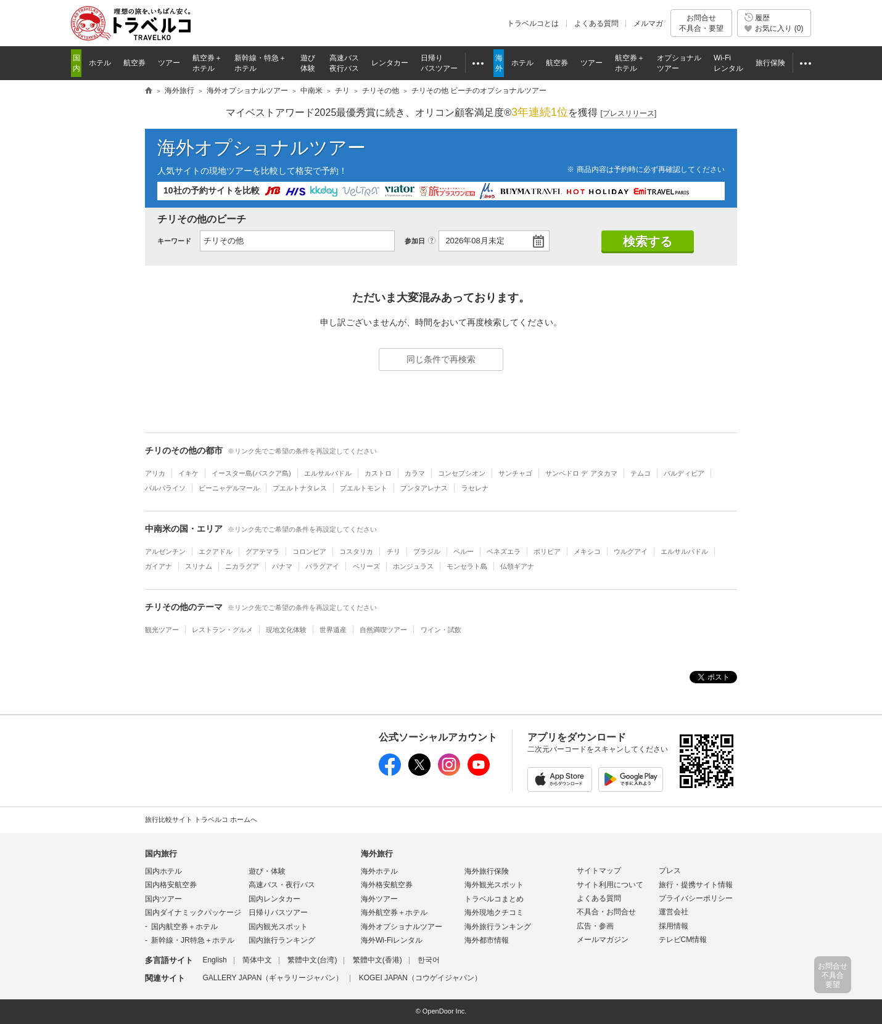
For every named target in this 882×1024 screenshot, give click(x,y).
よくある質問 (596, 23)
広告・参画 (595, 926)
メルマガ (648, 23)
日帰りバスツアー (278, 912)
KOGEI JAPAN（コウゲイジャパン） (420, 977)
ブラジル (426, 551)
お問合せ (701, 23)
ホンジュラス (413, 566)
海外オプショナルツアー (261, 147)
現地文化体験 (286, 629)
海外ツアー (379, 899)
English (214, 960)
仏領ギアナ (517, 566)
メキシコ (587, 551)
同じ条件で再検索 (441, 359)
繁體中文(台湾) (312, 960)
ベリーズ (366, 566)
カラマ (415, 473)
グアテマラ (262, 551)
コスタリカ (356, 551)
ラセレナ (474, 488)
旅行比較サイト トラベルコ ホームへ (201, 819)
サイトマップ (599, 870)
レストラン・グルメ (222, 629)
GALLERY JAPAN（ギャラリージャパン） (272, 977)
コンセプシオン (461, 473)
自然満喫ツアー (383, 629)
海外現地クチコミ (494, 912)
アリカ (155, 473)
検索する (647, 241)
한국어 (429, 960)
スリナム (198, 566)
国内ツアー (163, 899)
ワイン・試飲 (441, 629)
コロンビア (309, 551)
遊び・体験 (267, 871)
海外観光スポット (494, 884)
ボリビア (547, 551)
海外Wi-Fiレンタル (391, 940)
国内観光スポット (278, 926)
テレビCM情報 (683, 939)
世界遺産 (333, 629)
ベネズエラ (504, 551)
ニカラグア (242, 566)
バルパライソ (165, 488)
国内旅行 (161, 853)
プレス (670, 870)
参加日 (415, 241)
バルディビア (684, 473)
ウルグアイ (631, 551)
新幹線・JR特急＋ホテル (192, 940)
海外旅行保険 (486, 871)
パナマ (282, 566)
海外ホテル (379, 871)
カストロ (378, 473)
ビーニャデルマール (229, 488)
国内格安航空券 (171, 884)
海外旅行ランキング (497, 926)
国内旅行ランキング (282, 940)
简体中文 (257, 960)
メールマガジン (603, 939)
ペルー (463, 551)
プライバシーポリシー (696, 898)
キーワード (174, 241)
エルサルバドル (328, 473)
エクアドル (216, 551)
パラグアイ (322, 566)
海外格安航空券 (387, 884)
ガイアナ (158, 566)
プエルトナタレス (300, 488)
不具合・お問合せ (606, 912)
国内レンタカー (274, 899)
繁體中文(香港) (377, 960)
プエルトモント (363, 488)
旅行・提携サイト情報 (696, 884)
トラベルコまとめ (494, 899)
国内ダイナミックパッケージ (193, 912)
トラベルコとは (533, 23)
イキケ (188, 473)
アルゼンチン (165, 551)
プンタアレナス (424, 488)
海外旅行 (377, 853)
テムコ (640, 473)
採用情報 (673, 926)
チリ (393, 551)
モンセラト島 (467, 566)
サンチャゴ (515, 473)
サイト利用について (610, 884)
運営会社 (673, 912)
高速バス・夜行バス (282, 884)
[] (629, 113)
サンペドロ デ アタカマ (581, 473)
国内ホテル (163, 871)
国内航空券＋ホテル (184, 926)
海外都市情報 (486, 940)
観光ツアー (162, 629)
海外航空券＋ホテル (394, 912)
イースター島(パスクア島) (251, 473)
